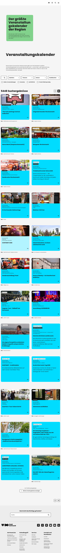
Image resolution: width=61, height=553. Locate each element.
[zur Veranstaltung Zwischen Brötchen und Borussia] (46, 336)
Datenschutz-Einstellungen (47, 547)
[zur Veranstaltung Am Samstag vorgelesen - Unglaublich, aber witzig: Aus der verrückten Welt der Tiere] (46, 434)
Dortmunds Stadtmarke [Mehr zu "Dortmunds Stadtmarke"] (22, 549)
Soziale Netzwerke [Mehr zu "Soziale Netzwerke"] (23, 543)
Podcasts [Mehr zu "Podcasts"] (21, 547)
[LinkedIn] (58, 525)
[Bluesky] (50, 525)
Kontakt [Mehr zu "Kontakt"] (45, 536)
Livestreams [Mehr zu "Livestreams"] (22, 545)
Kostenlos (21, 82)
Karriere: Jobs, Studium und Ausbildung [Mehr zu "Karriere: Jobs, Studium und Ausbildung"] (22, 540)
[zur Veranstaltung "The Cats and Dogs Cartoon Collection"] (15, 107)
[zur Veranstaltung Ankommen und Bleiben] (46, 402)
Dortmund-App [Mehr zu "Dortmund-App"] (22, 535)
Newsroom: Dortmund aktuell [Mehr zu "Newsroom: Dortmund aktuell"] (12, 540)
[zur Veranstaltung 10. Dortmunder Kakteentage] (15, 205)
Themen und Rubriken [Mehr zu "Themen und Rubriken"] (12, 538)
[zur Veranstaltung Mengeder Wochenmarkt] (46, 139)
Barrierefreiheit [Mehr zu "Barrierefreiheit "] (35, 542)
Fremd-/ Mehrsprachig (43, 82)
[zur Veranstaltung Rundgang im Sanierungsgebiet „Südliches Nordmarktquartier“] (15, 434)
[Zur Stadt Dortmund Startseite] (8, 2)
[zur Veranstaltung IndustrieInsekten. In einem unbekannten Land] (46, 238)
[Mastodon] (46, 525)
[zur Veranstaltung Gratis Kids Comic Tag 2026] (46, 369)
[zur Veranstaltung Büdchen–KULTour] (46, 205)
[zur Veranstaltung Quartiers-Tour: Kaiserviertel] (15, 402)
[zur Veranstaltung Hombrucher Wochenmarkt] (15, 172)
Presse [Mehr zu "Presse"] (20, 537)
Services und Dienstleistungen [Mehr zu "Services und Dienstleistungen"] (11, 535)
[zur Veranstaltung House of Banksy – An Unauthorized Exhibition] (46, 271)
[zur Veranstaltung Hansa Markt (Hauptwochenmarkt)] (15, 139)
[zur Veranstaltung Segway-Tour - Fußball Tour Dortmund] (15, 303)
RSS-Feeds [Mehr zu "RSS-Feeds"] (34, 544)
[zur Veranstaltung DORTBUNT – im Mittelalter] (15, 369)
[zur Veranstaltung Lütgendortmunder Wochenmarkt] (46, 107)
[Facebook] (38, 525)
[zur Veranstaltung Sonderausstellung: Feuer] (15, 271)
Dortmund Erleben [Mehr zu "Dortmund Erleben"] (11, 543)
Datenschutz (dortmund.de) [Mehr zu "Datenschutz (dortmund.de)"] (47, 541)
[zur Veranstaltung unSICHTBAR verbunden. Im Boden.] (15, 467)
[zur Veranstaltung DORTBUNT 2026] (15, 238)
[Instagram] (42, 525)
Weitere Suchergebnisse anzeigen (30, 490)
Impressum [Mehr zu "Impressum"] (46, 538)
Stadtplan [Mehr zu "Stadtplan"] (34, 537)
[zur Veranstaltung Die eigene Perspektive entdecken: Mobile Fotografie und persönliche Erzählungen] (15, 336)
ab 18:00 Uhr (31, 82)
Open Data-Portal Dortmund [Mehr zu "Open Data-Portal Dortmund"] (36, 539)
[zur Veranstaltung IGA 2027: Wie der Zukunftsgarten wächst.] (46, 467)
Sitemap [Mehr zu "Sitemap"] (33, 535)
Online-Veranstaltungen (9, 82)
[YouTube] (54, 525)
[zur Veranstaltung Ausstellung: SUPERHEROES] (46, 303)
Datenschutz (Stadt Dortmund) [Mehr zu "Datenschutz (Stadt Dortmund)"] (48, 544)
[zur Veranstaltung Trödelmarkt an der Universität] (46, 172)
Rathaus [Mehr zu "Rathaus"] (9, 545)
